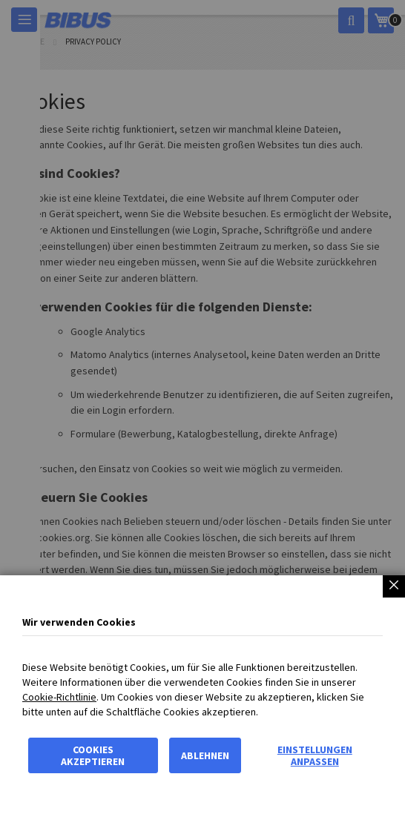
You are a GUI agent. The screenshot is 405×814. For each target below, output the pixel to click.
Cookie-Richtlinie (59, 697)
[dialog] (202, 407)
